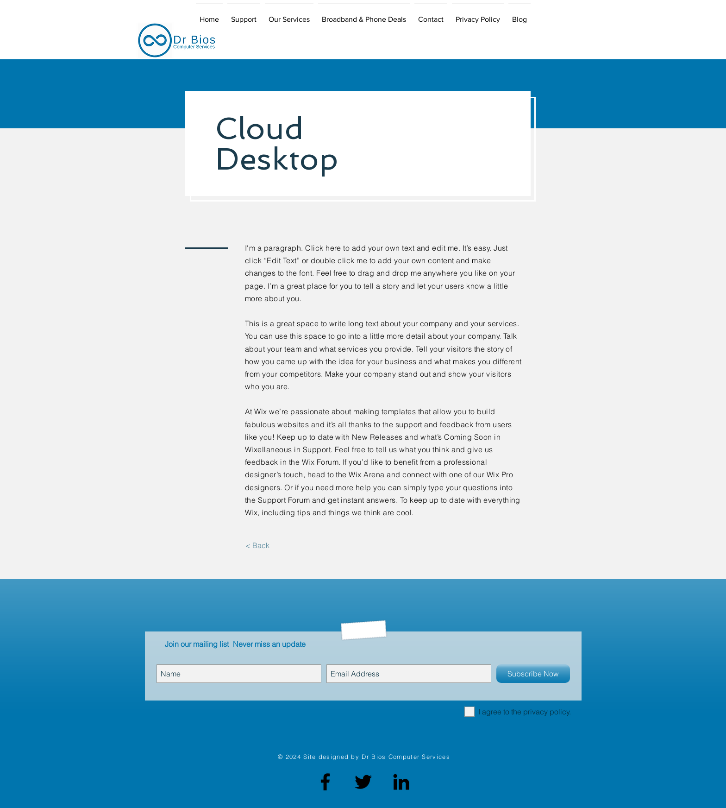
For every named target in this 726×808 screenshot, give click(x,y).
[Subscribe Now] (533, 673)
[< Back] (257, 545)
